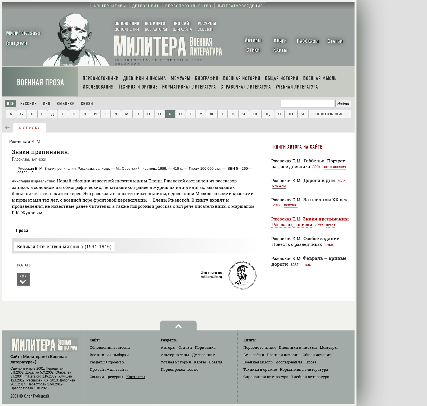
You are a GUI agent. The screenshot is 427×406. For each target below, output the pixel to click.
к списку (29, 128)
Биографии (253, 354)
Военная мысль (258, 362)
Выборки (66, 104)
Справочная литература (265, 376)
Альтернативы (175, 354)
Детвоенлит (203, 354)
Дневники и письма (298, 347)
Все (10, 104)
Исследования (335, 167)
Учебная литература (310, 376)
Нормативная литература (304, 369)
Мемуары (279, 186)
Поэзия (215, 362)
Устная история (176, 362)
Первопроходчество (179, 369)
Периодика (205, 347)
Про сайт (109, 369)
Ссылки (106, 376)
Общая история (317, 354)
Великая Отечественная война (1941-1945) (64, 247)
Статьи (185, 347)
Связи (87, 104)
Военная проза (40, 82)
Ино (46, 104)
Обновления (110, 347)
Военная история (283, 354)
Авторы (168, 347)
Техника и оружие (260, 369)
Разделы (107, 362)
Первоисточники (259, 347)
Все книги (109, 354)
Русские (28, 104)
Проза (22, 230)
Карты (200, 362)
